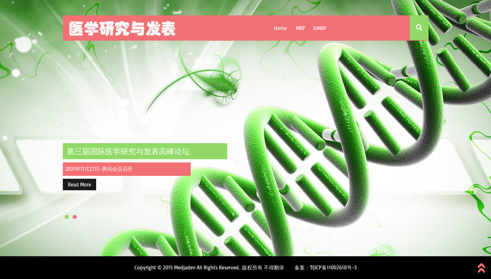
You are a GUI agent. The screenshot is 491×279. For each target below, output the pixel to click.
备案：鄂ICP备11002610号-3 (326, 267)
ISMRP (320, 28)
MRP (300, 28)
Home (280, 28)
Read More (79, 184)
